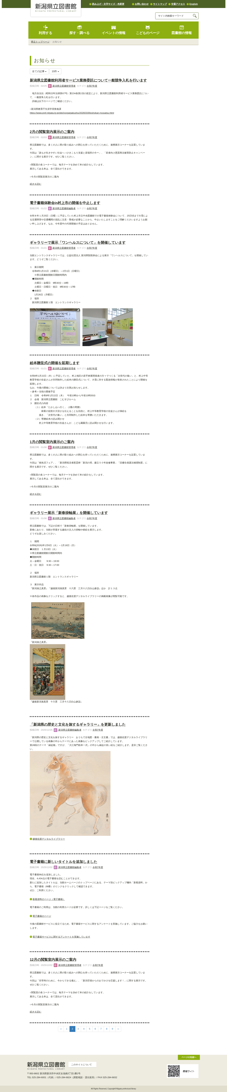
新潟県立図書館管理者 (62, 86)
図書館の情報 (181, 30)
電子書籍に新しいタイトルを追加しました (63, 862)
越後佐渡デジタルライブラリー (49, 839)
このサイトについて (81, 1064)
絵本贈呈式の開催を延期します (54, 363)
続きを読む (35, 184)
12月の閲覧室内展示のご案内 (53, 960)
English (193, 4)
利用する (45, 30)
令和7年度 (92, 86)
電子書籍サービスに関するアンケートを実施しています (61, 936)
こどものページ (147, 30)
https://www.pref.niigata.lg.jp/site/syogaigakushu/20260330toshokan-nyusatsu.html (72, 113)
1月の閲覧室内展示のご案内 (52, 442)
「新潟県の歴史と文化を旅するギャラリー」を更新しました (78, 724)
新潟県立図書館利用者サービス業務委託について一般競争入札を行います (88, 80)
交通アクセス (178, 4)
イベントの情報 (113, 30)
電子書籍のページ (42, 916)
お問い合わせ (142, 4)
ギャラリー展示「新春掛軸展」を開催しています (69, 513)
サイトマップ (160, 4)
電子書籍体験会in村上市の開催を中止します (65, 203)
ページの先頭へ (188, 1057)
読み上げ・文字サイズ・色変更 (108, 4)
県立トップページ (40, 41)
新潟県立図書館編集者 (62, 208)
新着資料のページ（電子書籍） (49, 899)
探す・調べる (79, 30)
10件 (55, 71)
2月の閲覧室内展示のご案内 (52, 132)
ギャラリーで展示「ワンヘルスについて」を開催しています (78, 242)
